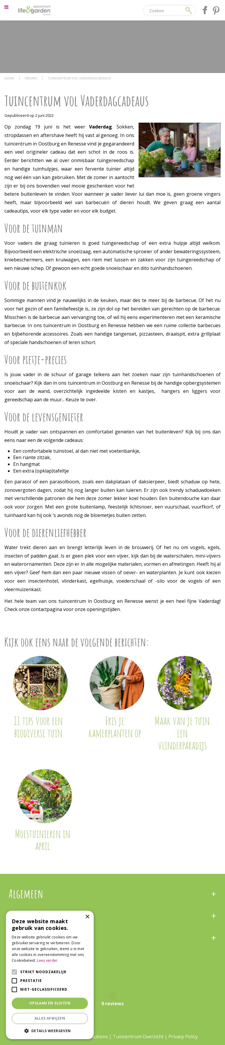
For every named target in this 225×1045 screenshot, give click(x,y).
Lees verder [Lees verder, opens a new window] (47, 960)
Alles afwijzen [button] (50, 1018)
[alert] (50, 975)
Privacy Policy (183, 1036)
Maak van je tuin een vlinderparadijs (182, 733)
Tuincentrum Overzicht (138, 1036)
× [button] (87, 917)
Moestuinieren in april (42, 840)
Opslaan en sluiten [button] (49, 1003)
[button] (50, 1030)
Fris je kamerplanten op (114, 727)
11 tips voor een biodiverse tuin (38, 727)
